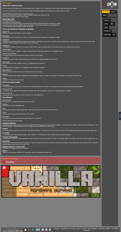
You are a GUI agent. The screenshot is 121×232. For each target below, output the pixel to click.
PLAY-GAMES (115, 228)
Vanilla (38, 229)
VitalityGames (101, 228)
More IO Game (71, 228)
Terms (16, 230)
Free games (86, 230)
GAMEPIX (108, 228)
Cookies (21, 230)
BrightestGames (92, 228)
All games (57, 228)
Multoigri (84, 228)
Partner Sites (11, 230)
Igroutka (78, 228)
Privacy (5, 230)
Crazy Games (63, 228)
